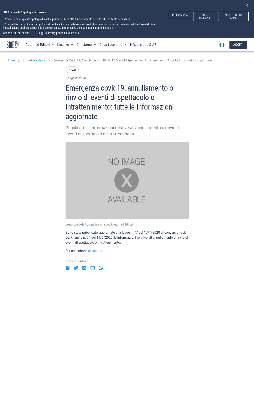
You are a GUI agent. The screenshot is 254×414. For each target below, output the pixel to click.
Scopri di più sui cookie (16, 33)
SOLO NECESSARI (204, 16)
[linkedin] (84, 268)
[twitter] (75, 268)
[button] (72, 69)
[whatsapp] (100, 268)
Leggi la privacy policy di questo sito (58, 33)
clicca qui (95, 251)
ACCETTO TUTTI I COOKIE (233, 16)
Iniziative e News (34, 60)
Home (11, 60)
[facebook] (67, 268)
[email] (92, 268)
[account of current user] (222, 44)
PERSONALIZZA (180, 15)
